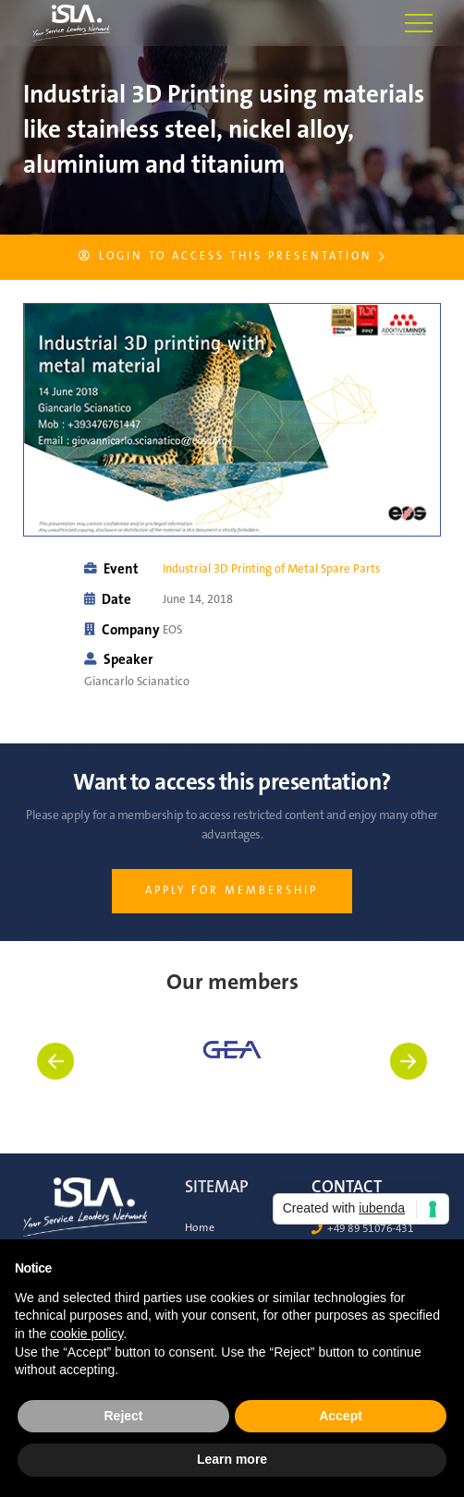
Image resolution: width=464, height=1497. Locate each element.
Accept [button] (340, 1415)
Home (199, 1228)
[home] (54, 23)
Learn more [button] (232, 1459)
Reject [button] (123, 1415)
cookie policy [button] (86, 1333)
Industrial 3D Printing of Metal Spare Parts (271, 568)
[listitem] (232, 1075)
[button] (419, 23)
